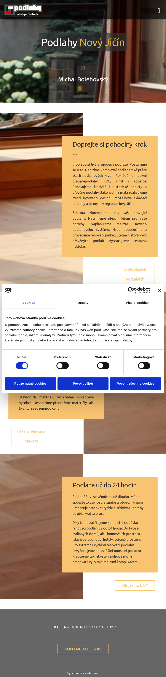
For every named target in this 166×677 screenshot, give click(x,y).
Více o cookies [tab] (137, 302)
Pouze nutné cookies (30, 383)
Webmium (92, 673)
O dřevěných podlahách (135, 274)
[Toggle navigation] (159, 10)
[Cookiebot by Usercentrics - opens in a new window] (131, 290)
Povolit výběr (83, 383)
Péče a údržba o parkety (31, 436)
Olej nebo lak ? (135, 585)
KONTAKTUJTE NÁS (83, 649)
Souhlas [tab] (28, 302)
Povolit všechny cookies (135, 383)
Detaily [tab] (83, 302)
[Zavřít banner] (159, 290)
